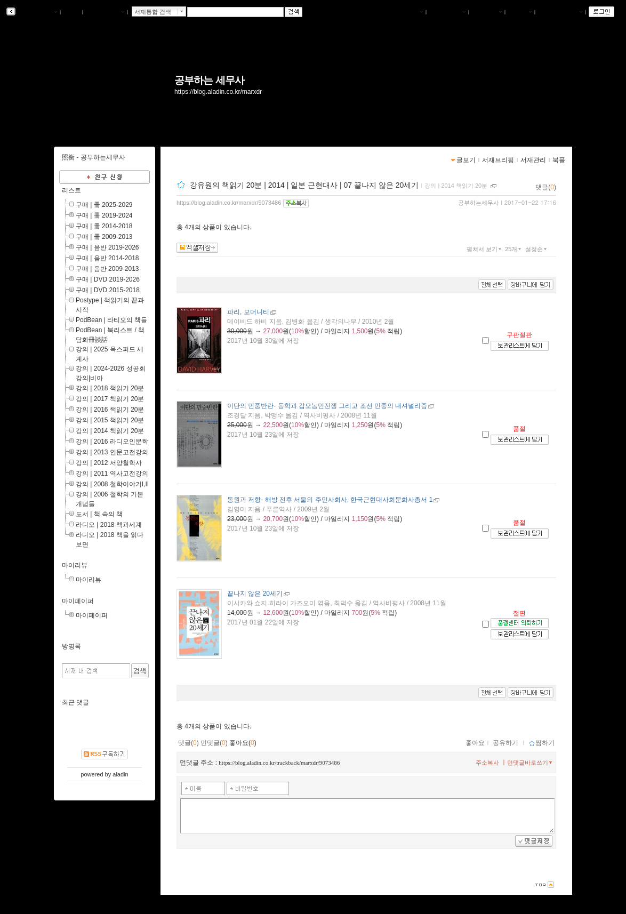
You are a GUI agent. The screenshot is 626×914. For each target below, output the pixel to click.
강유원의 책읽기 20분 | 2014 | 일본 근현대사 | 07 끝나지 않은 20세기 (304, 185)
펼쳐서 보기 (485, 249)
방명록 (71, 646)
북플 (71, 12)
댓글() (545, 187)
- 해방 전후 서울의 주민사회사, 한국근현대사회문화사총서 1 (329, 499)
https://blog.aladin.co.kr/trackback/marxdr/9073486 (279, 762)
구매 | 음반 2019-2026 (107, 247)
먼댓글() (214, 743)
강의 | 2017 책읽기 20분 (110, 399)
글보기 (466, 160)
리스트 (71, 190)
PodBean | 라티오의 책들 (112, 320)
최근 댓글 (75, 702)
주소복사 (487, 762)
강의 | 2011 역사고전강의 (112, 473)
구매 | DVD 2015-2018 (108, 290)
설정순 (537, 249)
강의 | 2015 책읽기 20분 (110, 420)
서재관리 (487, 12)
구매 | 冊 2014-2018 (104, 226)
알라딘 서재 (37, 12)
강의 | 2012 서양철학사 (109, 463)
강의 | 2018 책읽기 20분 (110, 388)
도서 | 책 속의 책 (99, 514)
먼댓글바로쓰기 (530, 762)
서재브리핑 (447, 12)
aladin (120, 774)
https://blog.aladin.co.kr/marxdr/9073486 (228, 202)
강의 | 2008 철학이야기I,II (112, 484)
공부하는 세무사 (209, 80)
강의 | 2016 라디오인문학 (112, 441)
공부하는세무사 (478, 202)
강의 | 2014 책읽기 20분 (455, 185)
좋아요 (475, 743)
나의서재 (408, 12)
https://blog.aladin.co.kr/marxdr (218, 91)
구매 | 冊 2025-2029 (104, 205)
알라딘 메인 (105, 12)
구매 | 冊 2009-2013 (104, 236)
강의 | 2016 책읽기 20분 (110, 409)
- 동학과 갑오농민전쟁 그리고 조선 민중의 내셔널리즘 (327, 406)
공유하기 (505, 743)
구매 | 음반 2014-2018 (107, 258)
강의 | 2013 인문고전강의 (112, 452)
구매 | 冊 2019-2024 (104, 215)
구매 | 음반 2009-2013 (107, 268)
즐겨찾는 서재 (560, 12)
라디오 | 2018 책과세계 (109, 524)
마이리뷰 (74, 565)
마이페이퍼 (78, 601)
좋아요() (242, 743)
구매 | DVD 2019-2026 (108, 279)
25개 (514, 249)
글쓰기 (520, 12)
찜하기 (541, 743)
